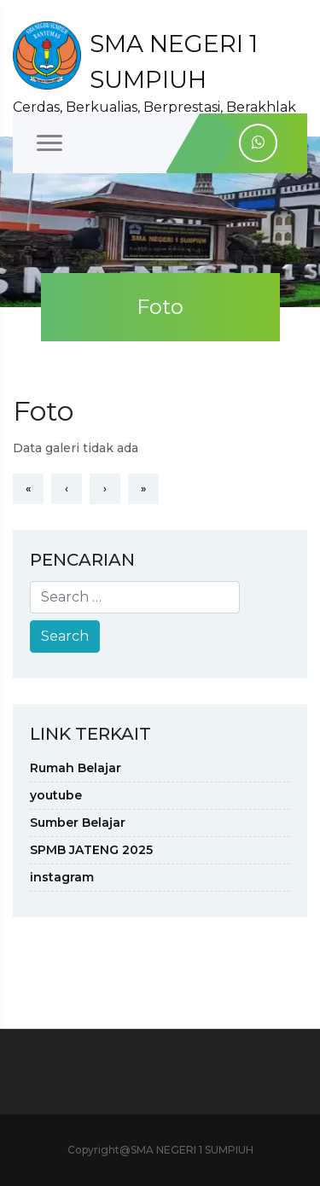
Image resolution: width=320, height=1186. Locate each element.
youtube (56, 795)
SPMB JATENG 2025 (91, 850)
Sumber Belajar (77, 822)
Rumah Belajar (75, 768)
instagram (62, 877)
